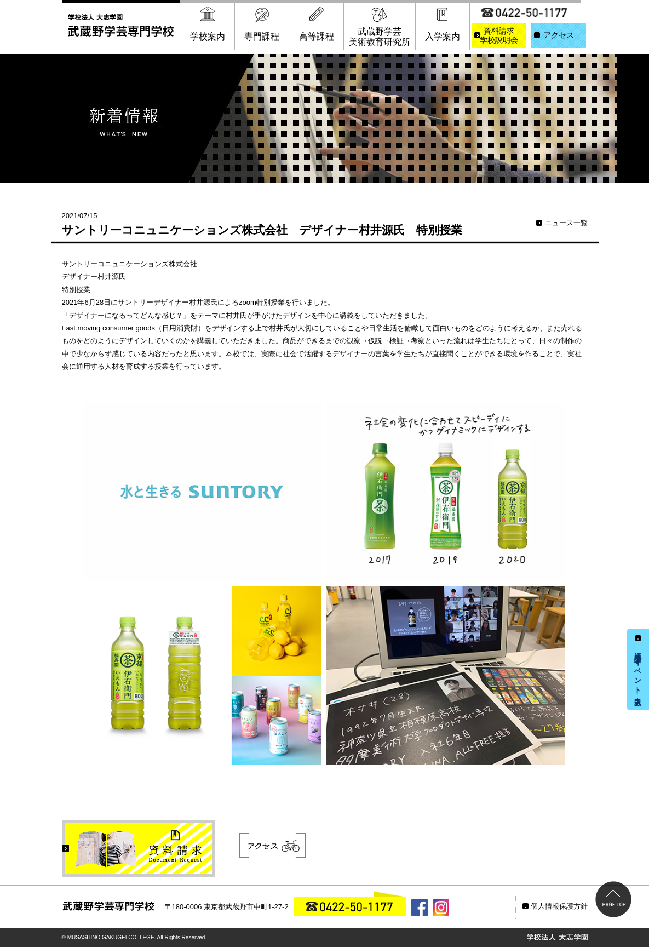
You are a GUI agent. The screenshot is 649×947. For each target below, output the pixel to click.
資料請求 (499, 36)
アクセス (558, 35)
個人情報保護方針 (559, 906)
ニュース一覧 (566, 223)
